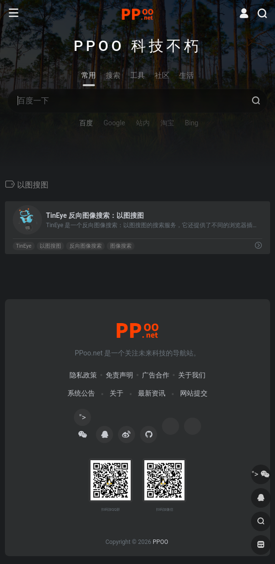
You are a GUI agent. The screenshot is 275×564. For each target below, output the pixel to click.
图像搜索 (121, 246)
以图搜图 (50, 246)
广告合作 (155, 375)
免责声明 (119, 375)
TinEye (23, 246)
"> (83, 419)
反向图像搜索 (85, 246)
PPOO (160, 542)
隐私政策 (83, 375)
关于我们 (192, 375)
